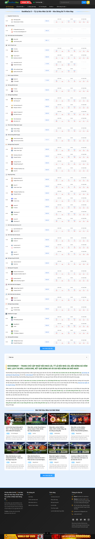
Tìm (82, 2)
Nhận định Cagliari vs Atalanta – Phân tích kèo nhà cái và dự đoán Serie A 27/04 (58, 457)
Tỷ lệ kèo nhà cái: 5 (55, 496)
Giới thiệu (30, 496)
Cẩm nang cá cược (61, 6)
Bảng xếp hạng (31, 6)
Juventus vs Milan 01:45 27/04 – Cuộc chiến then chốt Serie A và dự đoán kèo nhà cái (79, 457)
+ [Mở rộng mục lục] (86, 357)
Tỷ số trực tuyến (54, 508)
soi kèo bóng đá (31, 375)
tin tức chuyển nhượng (12, 385)
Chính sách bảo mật (33, 499)
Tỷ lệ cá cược (10, 6)
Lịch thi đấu (20, 6)
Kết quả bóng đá (54, 502)
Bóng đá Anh (78, 433)
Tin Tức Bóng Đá (42, 6)
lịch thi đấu (84, 372)
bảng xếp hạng (17, 375)
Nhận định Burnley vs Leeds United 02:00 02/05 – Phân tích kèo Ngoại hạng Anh (14, 457)
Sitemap (75, 533)
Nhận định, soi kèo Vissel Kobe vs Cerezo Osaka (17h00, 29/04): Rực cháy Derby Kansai (36, 428)
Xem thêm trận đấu (47, 348)
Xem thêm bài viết (47, 475)
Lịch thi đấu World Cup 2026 (57, 511)
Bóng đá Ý (56, 462)
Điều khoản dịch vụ (32, 502)
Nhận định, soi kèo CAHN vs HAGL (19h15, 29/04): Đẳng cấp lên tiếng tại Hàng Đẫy (57, 428)
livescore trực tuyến (83, 382)
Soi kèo (51, 6)
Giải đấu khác (57, 433)
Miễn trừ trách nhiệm (33, 505)
